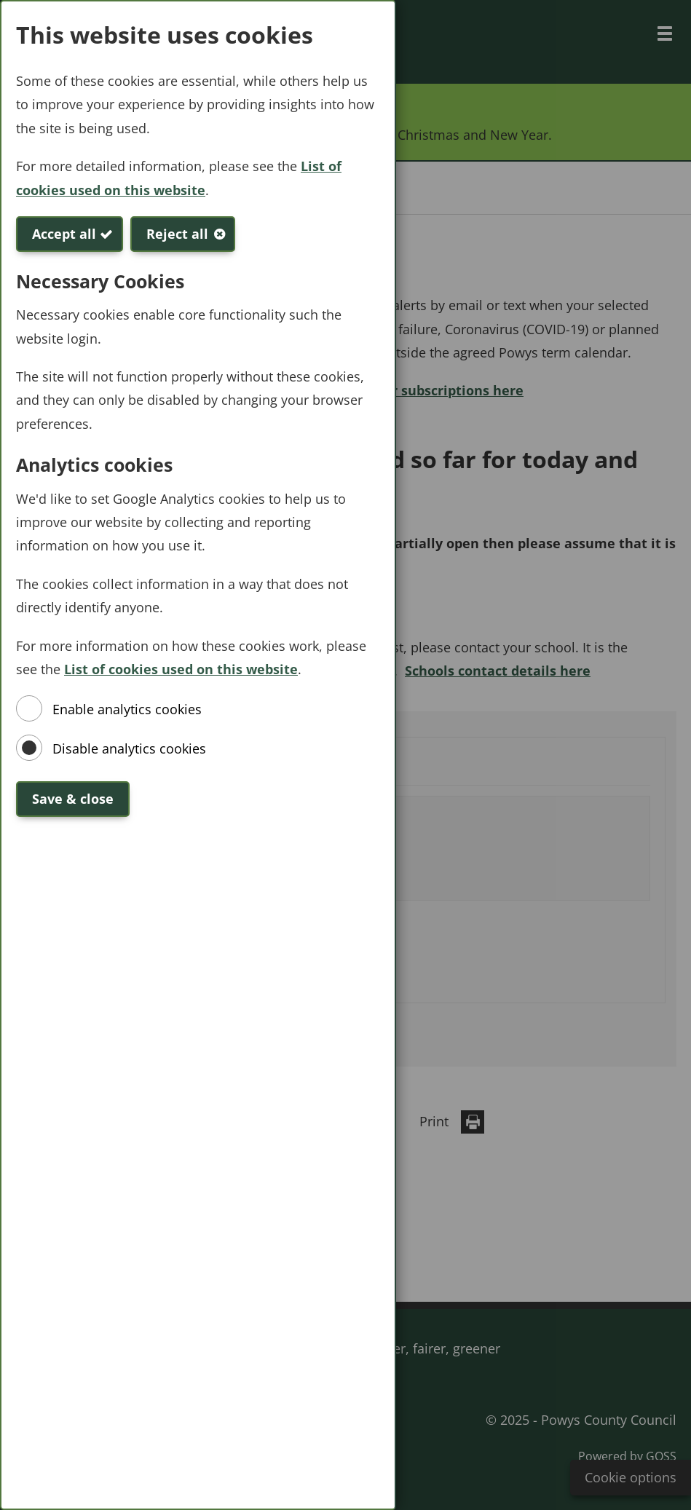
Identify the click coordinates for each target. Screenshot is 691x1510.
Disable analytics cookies (129, 748)
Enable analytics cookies (127, 709)
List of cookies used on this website (181, 669)
